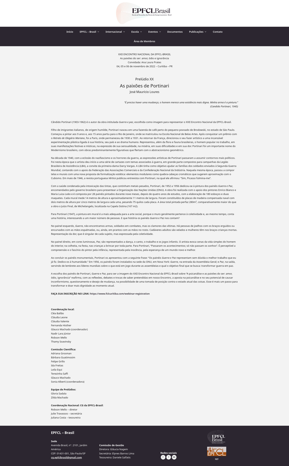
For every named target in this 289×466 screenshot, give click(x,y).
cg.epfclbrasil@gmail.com (66, 457)
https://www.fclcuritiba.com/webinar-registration (120, 293)
